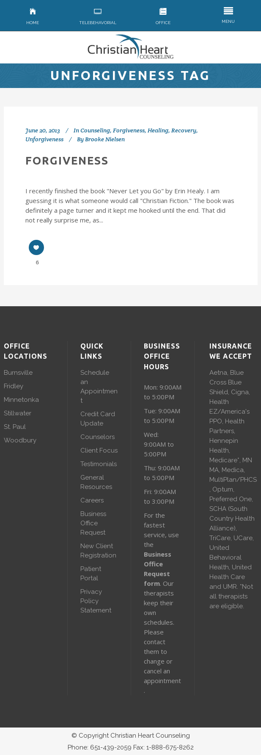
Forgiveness (129, 130)
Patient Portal (90, 573)
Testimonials (98, 464)
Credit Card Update (97, 418)
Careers (92, 500)
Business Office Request (93, 523)
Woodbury (20, 440)
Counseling (95, 130)
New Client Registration (98, 550)
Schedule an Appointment (99, 386)
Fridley (13, 386)
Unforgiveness (44, 139)
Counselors (97, 437)
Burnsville (18, 372)
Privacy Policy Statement (95, 601)
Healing (158, 130)
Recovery (183, 130)
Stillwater (17, 413)
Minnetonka (21, 400)
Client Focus (99, 450)
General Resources (96, 482)
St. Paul (15, 427)
